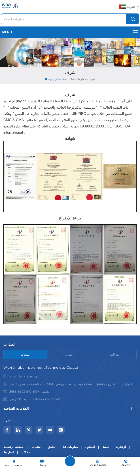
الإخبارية (121, 447)
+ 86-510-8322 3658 (24, 392)
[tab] (25, 354)
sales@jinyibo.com (47, 399)
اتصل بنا (9, 452)
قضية (105, 447)
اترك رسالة (70, 461)
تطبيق (51, 447)
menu (70, 32)
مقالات (25, 452)
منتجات (36, 447)
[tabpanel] (70, 384)
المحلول (90, 447)
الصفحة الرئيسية (56, 79)
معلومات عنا (70, 447)
